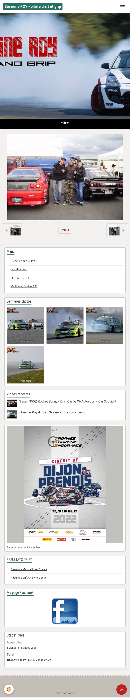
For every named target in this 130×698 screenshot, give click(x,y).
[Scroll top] (121, 689)
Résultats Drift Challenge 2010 (29, 577)
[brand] (32, 6)
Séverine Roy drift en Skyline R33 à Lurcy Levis (52, 412)
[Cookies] (9, 689)
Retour (65, 230)
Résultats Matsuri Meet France (29, 569)
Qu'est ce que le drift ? (24, 261)
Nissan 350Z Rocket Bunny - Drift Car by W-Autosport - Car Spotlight (67, 401)
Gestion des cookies (65, 693)
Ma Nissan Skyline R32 (24, 286)
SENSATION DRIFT (21, 278)
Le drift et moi (19, 269)
